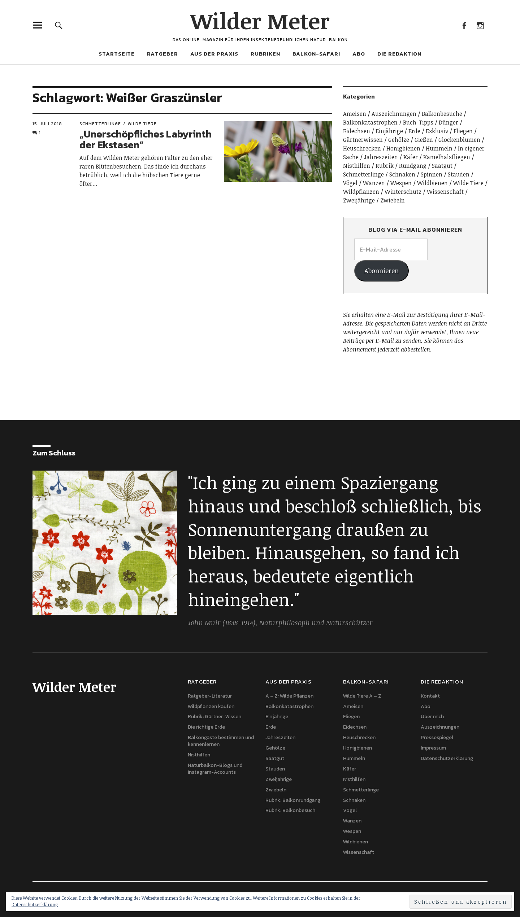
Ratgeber (162, 53)
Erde (414, 131)
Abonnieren (381, 270)
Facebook (464, 25)
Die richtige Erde (206, 727)
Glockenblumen (459, 140)
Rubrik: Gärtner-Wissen (214, 716)
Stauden (458, 174)
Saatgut (442, 166)
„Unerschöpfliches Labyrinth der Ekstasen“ (145, 139)
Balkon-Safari (316, 53)
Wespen (401, 183)
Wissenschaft (445, 192)
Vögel (350, 183)
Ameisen (354, 114)
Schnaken (402, 174)
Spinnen (431, 174)
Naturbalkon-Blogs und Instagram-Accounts (215, 768)
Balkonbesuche (442, 114)
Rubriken (265, 53)
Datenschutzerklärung (447, 758)
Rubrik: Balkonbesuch (290, 810)
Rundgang (412, 166)
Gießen (424, 140)
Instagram (480, 25)
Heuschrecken (362, 148)
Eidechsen (356, 131)
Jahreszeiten (381, 157)
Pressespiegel (437, 737)
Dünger (448, 122)
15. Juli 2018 (47, 124)
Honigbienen (403, 148)
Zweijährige (359, 200)
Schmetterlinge (100, 124)
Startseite (117, 53)
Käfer (410, 157)
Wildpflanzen (361, 192)
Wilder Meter (260, 20)
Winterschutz (403, 192)
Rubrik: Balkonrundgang (292, 800)
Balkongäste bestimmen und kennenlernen (221, 741)
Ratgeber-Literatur (210, 696)
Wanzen (374, 183)
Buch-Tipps (418, 122)
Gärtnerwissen (363, 140)
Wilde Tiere (142, 124)
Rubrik (385, 166)
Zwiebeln (392, 200)
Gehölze (398, 140)
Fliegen (463, 131)
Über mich (432, 716)
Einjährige (389, 131)
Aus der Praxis (214, 53)
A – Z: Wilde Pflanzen (289, 696)
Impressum (433, 748)
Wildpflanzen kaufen (211, 706)
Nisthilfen (356, 166)
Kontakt (430, 696)
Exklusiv (437, 131)
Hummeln (439, 148)
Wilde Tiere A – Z (362, 696)
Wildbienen (432, 183)
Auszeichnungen (394, 114)
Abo (358, 53)
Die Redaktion (399, 53)
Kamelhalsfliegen (446, 157)
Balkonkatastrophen (370, 122)
